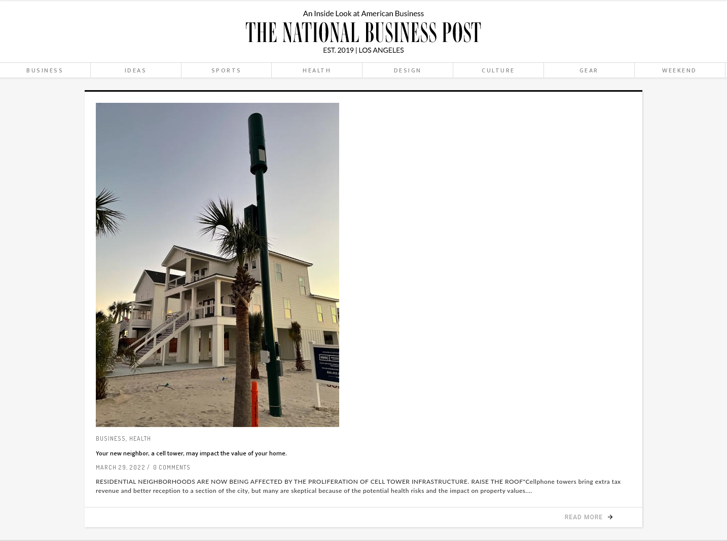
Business (111, 438)
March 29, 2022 (121, 467)
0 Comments (172, 467)
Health (140, 438)
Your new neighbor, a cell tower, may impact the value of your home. (191, 453)
